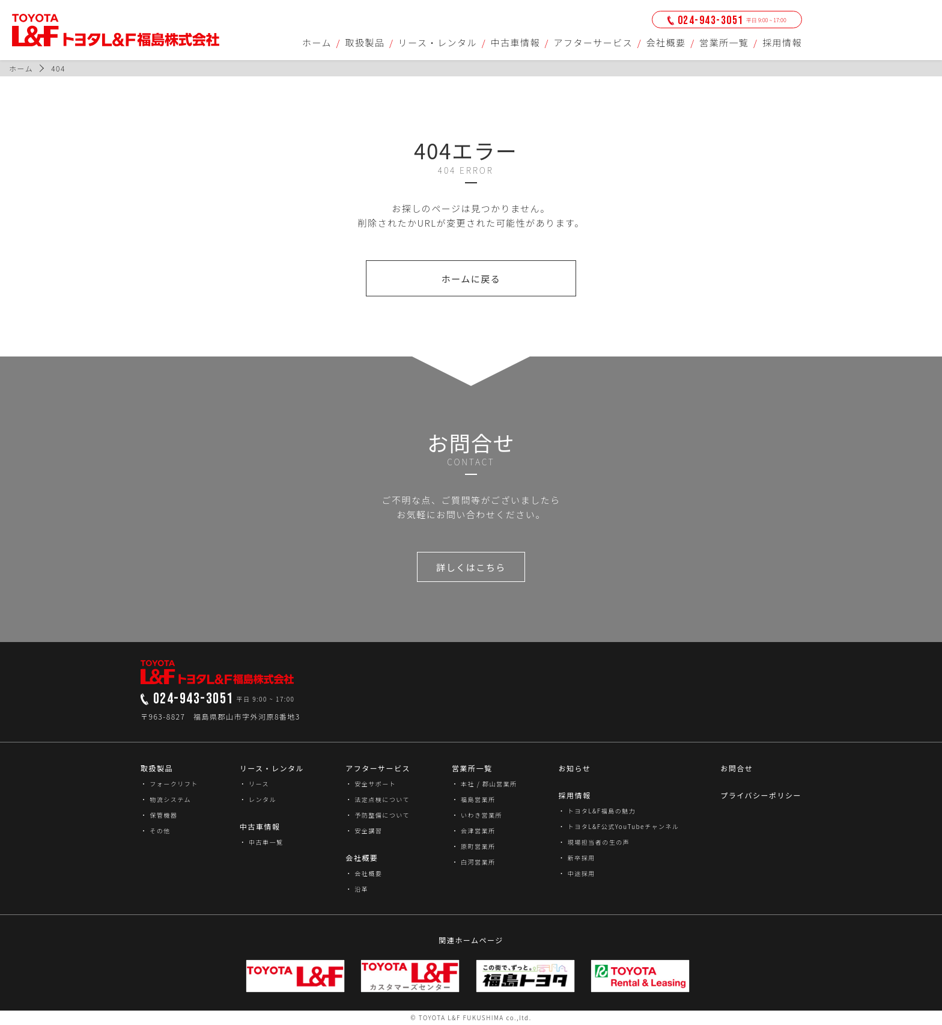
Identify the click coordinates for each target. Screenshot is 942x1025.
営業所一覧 (724, 42)
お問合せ (736, 768)
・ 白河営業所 (474, 861)
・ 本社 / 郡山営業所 (484, 783)
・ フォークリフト (169, 783)
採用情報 (782, 42)
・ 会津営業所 (474, 830)
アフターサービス (593, 42)
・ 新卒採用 (576, 857)
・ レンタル (258, 799)
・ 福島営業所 (474, 799)
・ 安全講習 (363, 830)
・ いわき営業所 (477, 814)
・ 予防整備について (377, 814)
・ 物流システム (166, 799)
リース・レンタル (437, 42)
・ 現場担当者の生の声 (594, 841)
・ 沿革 (356, 888)
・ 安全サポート (370, 783)
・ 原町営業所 (474, 846)
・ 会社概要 (363, 873)
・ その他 (156, 830)
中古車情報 (516, 42)
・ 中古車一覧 (262, 841)
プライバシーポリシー (760, 795)
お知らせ (574, 768)
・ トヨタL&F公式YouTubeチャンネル (618, 826)
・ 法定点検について (377, 799)
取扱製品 (364, 42)
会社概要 (666, 42)
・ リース (254, 783)
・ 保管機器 (159, 814)
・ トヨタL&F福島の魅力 (597, 810)
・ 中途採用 (576, 873)
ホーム (317, 42)
